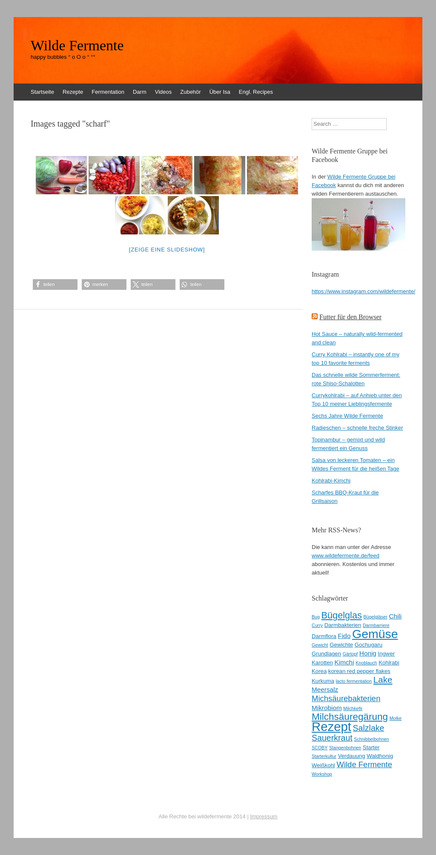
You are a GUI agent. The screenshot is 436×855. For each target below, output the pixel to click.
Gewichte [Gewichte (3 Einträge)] (341, 644)
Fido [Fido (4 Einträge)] (344, 635)
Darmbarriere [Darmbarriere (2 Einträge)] (376, 625)
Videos (163, 92)
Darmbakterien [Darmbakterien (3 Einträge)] (342, 625)
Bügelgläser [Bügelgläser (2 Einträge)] (375, 616)
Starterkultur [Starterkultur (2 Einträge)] (324, 756)
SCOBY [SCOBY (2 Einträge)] (319, 747)
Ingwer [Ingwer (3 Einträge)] (386, 653)
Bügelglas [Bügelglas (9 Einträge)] (341, 615)
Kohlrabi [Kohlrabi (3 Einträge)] (389, 662)
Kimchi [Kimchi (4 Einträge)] (344, 662)
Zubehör (190, 92)
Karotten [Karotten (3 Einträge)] (322, 662)
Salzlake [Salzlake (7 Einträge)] (368, 728)
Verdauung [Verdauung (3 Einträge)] (351, 756)
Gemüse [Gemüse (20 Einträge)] (375, 634)
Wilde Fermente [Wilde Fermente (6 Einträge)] (364, 764)
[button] (55, 284)
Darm (139, 92)
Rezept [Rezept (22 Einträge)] (331, 726)
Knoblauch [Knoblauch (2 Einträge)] (366, 662)
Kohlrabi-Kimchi (331, 480)
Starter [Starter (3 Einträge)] (371, 747)
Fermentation (108, 92)
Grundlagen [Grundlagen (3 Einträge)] (326, 653)
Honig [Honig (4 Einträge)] (367, 653)
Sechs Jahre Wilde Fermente (347, 416)
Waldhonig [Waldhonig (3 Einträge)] (380, 756)
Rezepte (73, 92)
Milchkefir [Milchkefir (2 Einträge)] (352, 708)
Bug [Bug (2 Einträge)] (316, 616)
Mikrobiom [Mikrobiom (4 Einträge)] (327, 707)
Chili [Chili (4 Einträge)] (395, 616)
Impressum (263, 816)
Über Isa (219, 92)
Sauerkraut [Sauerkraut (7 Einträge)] (332, 737)
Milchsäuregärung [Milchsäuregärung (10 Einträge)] (350, 716)
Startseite (42, 92)
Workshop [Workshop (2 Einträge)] (322, 774)
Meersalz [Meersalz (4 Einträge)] (325, 689)
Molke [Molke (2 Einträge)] (396, 718)
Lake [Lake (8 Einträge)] (383, 680)
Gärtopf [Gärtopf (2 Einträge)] (350, 653)
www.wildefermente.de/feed (345, 555)
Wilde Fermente (77, 45)
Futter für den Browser (350, 317)
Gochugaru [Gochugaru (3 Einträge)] (368, 644)
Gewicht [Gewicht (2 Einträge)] (320, 644)
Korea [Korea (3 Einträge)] (319, 671)
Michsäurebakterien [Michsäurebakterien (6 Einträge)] (346, 698)
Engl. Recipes (256, 92)
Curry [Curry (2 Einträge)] (317, 625)
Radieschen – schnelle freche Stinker (357, 428)
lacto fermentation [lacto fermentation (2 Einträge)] (354, 681)
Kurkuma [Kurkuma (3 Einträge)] (323, 681)
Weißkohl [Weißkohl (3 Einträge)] (323, 765)
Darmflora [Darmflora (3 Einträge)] (324, 636)
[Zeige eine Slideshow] (167, 249)
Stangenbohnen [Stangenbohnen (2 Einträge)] (345, 747)
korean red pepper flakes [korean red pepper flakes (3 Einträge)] (359, 671)
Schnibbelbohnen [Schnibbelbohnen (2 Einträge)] (371, 739)
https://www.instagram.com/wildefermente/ (363, 291)
